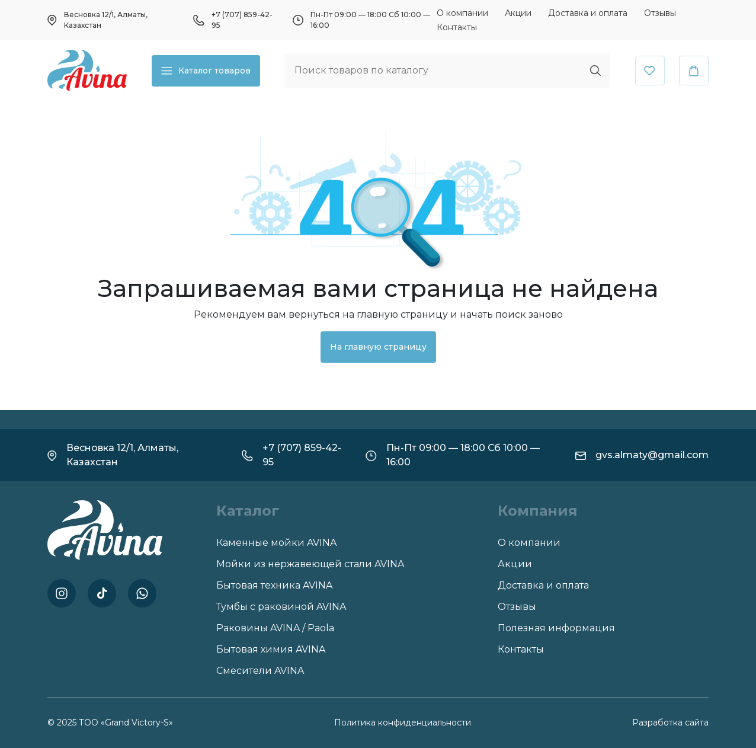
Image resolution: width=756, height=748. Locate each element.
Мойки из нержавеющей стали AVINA (310, 564)
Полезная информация (556, 628)
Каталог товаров (206, 71)
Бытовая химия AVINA (270, 649)
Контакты (457, 27)
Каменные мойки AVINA (276, 542)
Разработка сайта (670, 722)
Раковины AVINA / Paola (275, 628)
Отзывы (660, 13)
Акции (518, 13)
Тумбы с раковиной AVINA (281, 606)
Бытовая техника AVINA (274, 585)
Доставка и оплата (587, 13)
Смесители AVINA (260, 670)
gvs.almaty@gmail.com (652, 455)
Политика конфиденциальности (402, 722)
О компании (462, 13)
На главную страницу (378, 346)
